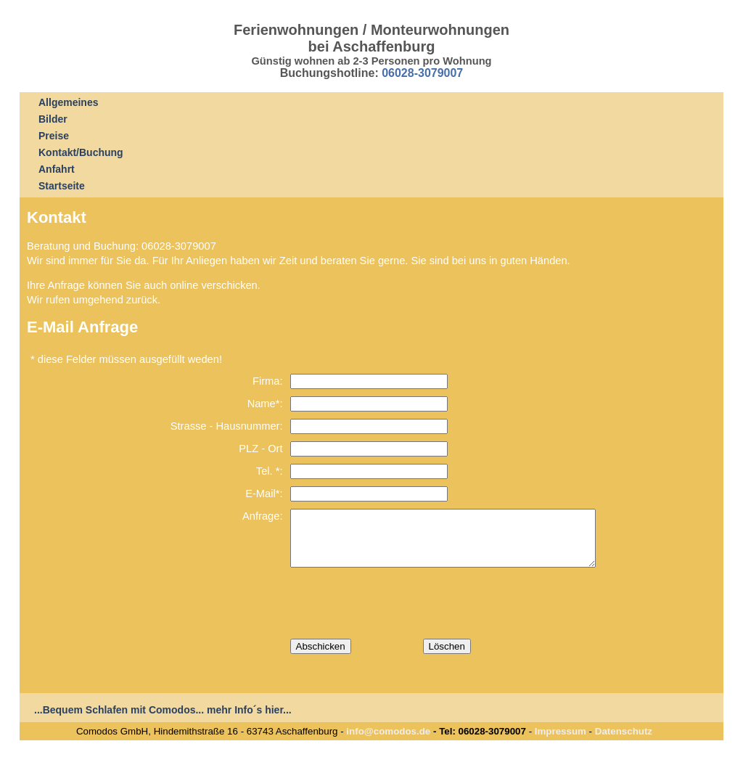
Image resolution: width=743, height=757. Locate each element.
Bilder (52, 119)
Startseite (61, 186)
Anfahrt (56, 169)
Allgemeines (68, 102)
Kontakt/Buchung (80, 152)
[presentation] (400, 614)
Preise (53, 136)
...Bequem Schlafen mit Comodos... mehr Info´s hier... (163, 721)
